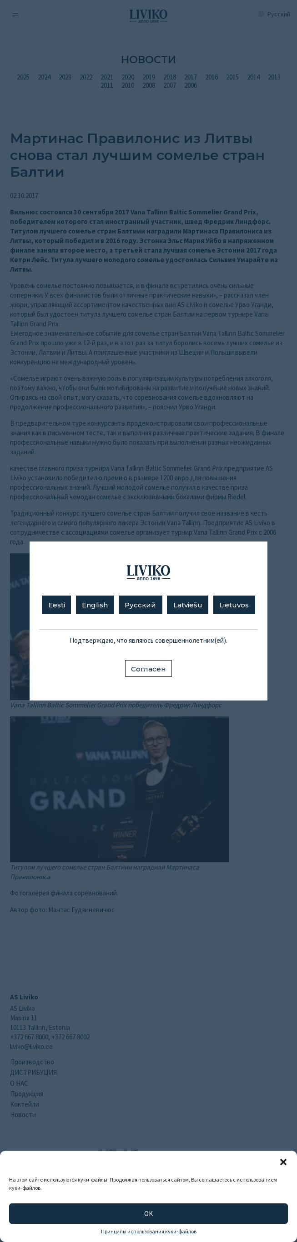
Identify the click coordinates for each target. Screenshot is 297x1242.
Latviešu (187, 605)
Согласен (148, 669)
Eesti (56, 605)
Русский (140, 605)
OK (148, 1213)
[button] (283, 1162)
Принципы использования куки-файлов (148, 1231)
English (95, 605)
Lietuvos (234, 605)
